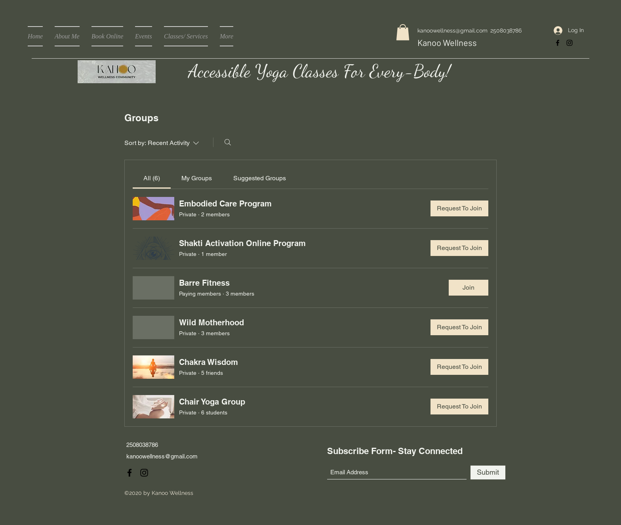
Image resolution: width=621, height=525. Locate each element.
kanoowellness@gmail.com (452, 30)
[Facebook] (558, 43)
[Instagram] (569, 43)
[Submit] (488, 472)
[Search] (227, 142)
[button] (403, 32)
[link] (151, 178)
